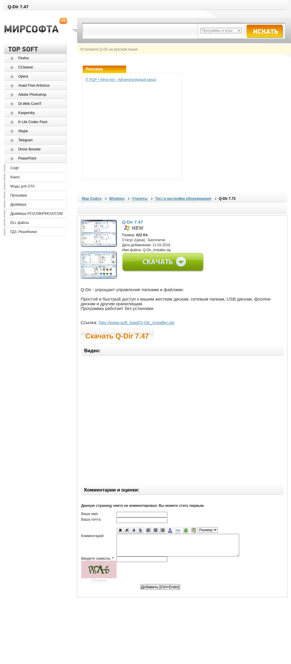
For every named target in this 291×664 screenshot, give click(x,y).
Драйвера (18, 204)
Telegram (25, 140)
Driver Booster (29, 149)
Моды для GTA (22, 186)
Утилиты (139, 199)
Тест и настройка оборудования (183, 199)
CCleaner (25, 67)
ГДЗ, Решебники (23, 232)
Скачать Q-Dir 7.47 (117, 335)
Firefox (23, 58)
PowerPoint (27, 158)
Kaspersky (26, 113)
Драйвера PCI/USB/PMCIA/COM (36, 214)
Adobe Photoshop (32, 95)
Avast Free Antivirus (34, 85)
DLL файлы (19, 223)
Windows (117, 199)
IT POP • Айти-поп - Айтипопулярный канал (120, 80)
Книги (14, 177)
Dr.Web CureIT (30, 104)
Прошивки (18, 195)
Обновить (99, 585)
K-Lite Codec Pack (32, 122)
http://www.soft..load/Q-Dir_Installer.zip (136, 322)
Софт (14, 168)
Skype (23, 131)
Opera (23, 76)
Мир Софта (92, 199)
